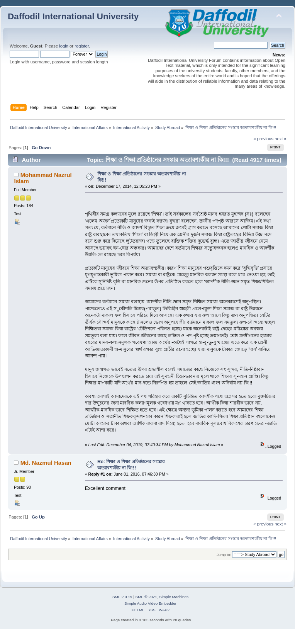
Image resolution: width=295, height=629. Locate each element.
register (82, 46)
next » (281, 138)
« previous (263, 138)
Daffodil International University (73, 16)
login (63, 46)
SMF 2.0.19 (122, 597)
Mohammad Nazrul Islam (42, 178)
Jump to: (224, 554)
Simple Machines (173, 597)
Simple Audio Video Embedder (150, 603)
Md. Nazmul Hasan (45, 462)
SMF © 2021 (146, 597)
